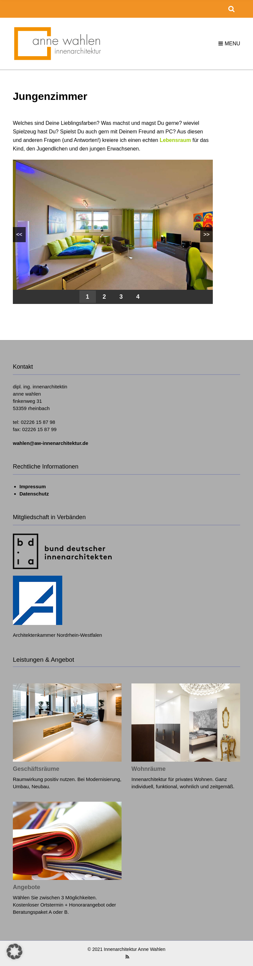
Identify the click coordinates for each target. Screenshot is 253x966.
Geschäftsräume (36, 769)
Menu (229, 43)
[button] (14, 951)
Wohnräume (148, 769)
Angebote (26, 887)
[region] (113, 232)
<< (19, 234)
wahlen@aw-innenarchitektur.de (50, 443)
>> (207, 234)
